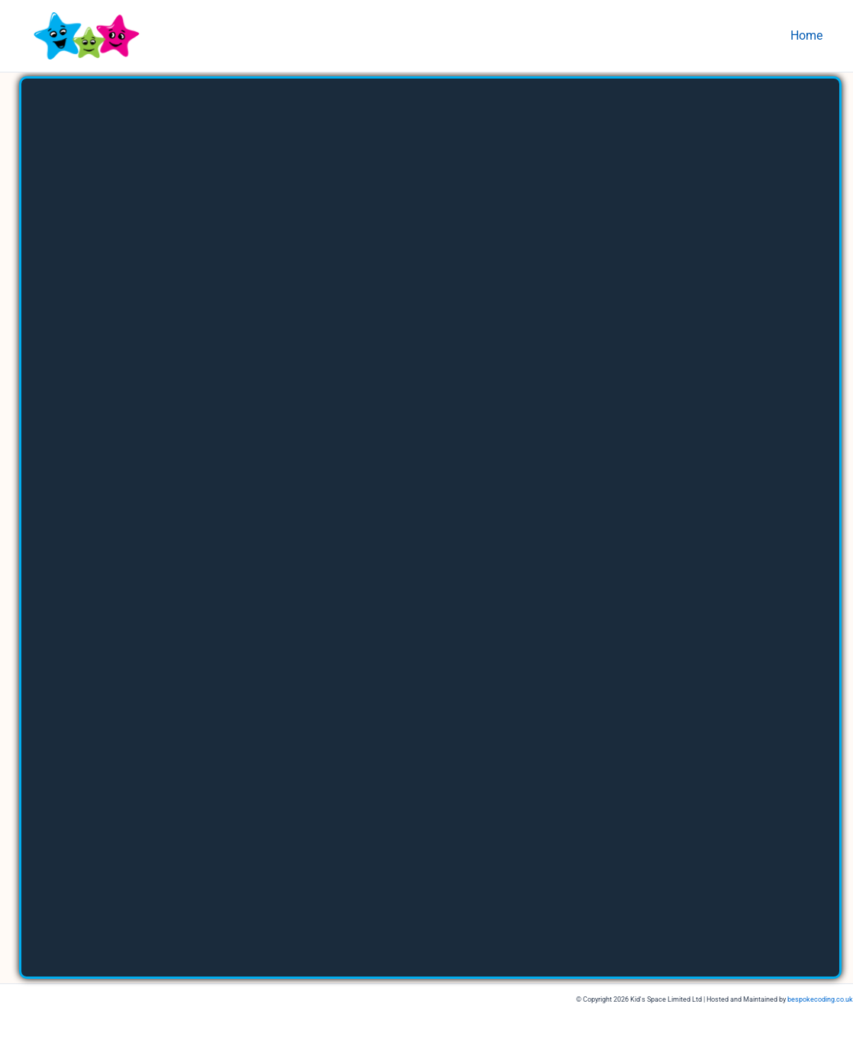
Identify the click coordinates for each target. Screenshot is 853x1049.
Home (809, 35)
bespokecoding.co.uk (820, 999)
